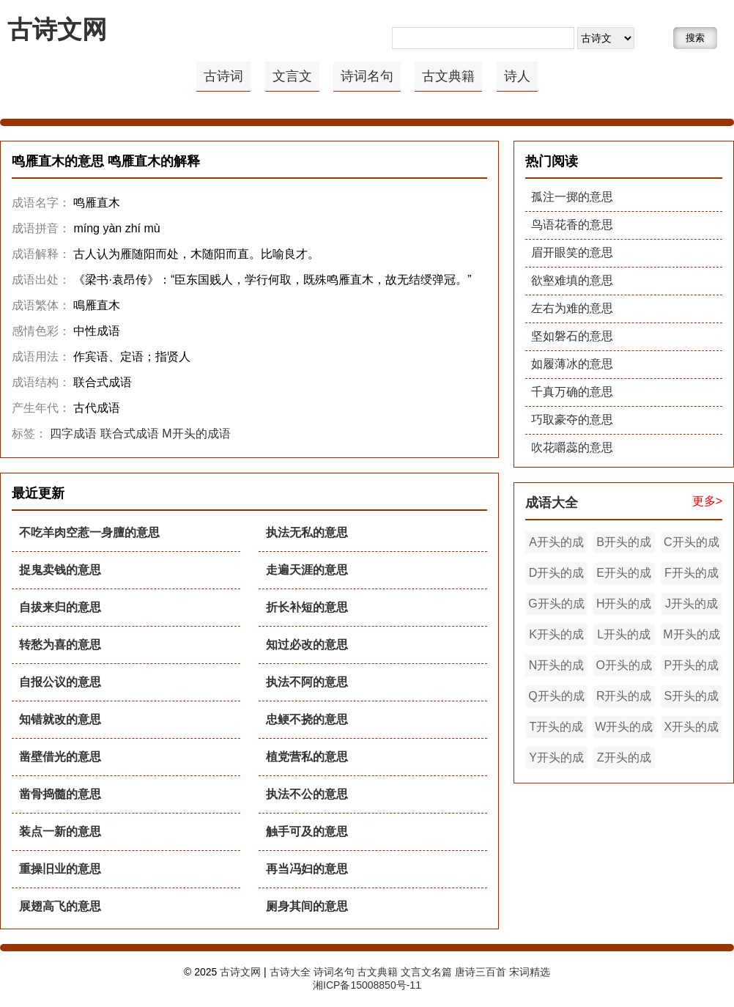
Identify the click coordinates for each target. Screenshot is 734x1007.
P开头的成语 (691, 667)
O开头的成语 (623, 667)
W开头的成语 (624, 729)
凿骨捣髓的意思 (60, 794)
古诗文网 (57, 29)
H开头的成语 (624, 606)
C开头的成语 (691, 544)
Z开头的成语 (624, 760)
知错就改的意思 (60, 719)
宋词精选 (529, 972)
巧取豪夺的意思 (572, 419)
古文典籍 (448, 76)
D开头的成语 (557, 575)
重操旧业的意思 (60, 869)
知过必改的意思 (307, 644)
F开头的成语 (691, 575)
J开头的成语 (691, 606)
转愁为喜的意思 (60, 644)
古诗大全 (290, 972)
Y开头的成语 (556, 760)
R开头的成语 (624, 698)
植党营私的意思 (307, 756)
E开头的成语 (623, 575)
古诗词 (223, 76)
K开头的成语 (556, 637)
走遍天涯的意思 (307, 570)
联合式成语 (129, 433)
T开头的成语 (557, 729)
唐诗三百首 (480, 972)
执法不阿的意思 (307, 682)
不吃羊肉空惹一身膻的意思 (89, 532)
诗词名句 (367, 76)
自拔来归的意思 (60, 607)
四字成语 (73, 433)
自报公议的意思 (60, 682)
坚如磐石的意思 (572, 336)
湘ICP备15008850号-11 (367, 985)
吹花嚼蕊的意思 (572, 447)
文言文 (292, 76)
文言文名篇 (426, 972)
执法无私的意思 (307, 532)
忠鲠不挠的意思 (307, 719)
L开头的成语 (623, 637)
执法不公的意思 (307, 794)
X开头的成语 (691, 729)
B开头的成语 (623, 544)
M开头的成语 (196, 433)
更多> (707, 501)
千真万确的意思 (572, 392)
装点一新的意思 (60, 831)
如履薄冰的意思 (572, 364)
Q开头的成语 (556, 698)
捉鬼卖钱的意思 (60, 570)
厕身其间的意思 (307, 906)
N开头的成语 (557, 667)
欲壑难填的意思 (572, 280)
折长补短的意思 (307, 607)
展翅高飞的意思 (60, 906)
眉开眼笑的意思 (572, 252)
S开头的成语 (691, 698)
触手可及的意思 (307, 831)
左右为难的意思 (572, 308)
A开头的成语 (556, 544)
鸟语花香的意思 (572, 224)
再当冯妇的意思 (307, 869)
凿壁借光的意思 (60, 756)
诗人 (517, 76)
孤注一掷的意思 (572, 197)
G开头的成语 (556, 606)
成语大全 (551, 502)
